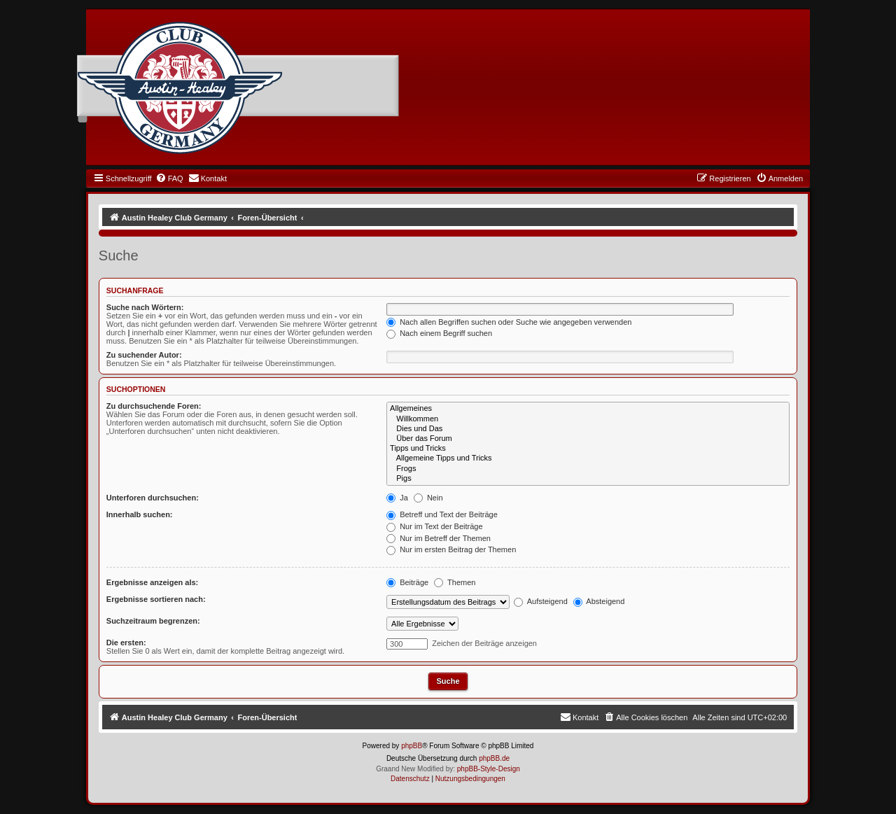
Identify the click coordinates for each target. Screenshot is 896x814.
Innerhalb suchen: (139, 514)
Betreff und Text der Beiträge (442, 514)
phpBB (411, 746)
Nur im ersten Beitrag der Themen (451, 549)
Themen (454, 582)
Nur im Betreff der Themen (438, 538)
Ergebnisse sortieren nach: (156, 599)
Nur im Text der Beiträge (434, 526)
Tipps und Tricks (588, 449)
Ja (397, 497)
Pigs (588, 479)
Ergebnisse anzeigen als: (152, 582)
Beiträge (407, 582)
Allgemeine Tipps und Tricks (588, 458)
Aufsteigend (541, 601)
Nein (428, 497)
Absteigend (599, 601)
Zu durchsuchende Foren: (154, 406)
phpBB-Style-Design (488, 769)
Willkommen (588, 419)
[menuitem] (169, 178)
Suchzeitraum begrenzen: (153, 621)
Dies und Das (588, 429)
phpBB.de (494, 758)
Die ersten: (126, 642)
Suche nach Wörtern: (145, 307)
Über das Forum (588, 439)
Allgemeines (588, 409)
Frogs (588, 469)
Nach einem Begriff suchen (439, 333)
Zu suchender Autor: (144, 355)
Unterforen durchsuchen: (152, 497)
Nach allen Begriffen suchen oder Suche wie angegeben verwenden (508, 322)
